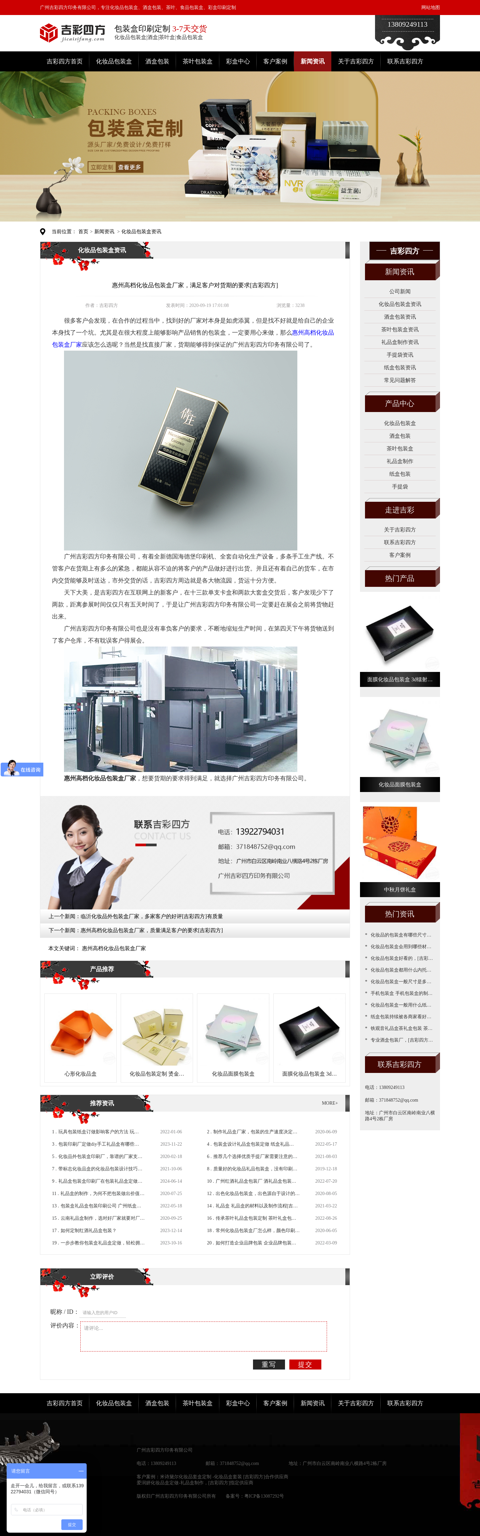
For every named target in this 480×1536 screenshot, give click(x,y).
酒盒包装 (157, 61)
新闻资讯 (313, 61)
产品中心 (399, 403)
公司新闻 (400, 291)
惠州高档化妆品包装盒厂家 (114, 948)
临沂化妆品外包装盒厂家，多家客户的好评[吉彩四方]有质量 (152, 916)
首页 (83, 231)
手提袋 (400, 486)
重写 (269, 1364)
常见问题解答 (400, 380)
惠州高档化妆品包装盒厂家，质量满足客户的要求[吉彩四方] (152, 930)
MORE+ (330, 1103)
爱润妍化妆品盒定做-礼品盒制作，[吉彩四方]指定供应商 (195, 1482)
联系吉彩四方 (405, 61)
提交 (305, 1364)
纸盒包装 (400, 474)
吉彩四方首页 (65, 61)
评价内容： (65, 1325)
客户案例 (275, 61)
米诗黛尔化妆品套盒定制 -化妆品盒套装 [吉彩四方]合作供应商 (224, 1476)
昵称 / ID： (64, 1311)
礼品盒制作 (400, 461)
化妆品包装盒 (114, 61)
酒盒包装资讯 (400, 317)
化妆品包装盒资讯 (141, 231)
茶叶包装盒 (198, 61)
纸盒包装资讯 (400, 367)
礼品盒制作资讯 (400, 342)
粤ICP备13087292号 (264, 1496)
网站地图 (430, 7)
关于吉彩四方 (356, 61)
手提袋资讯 (400, 355)
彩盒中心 (238, 61)
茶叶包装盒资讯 (400, 329)
